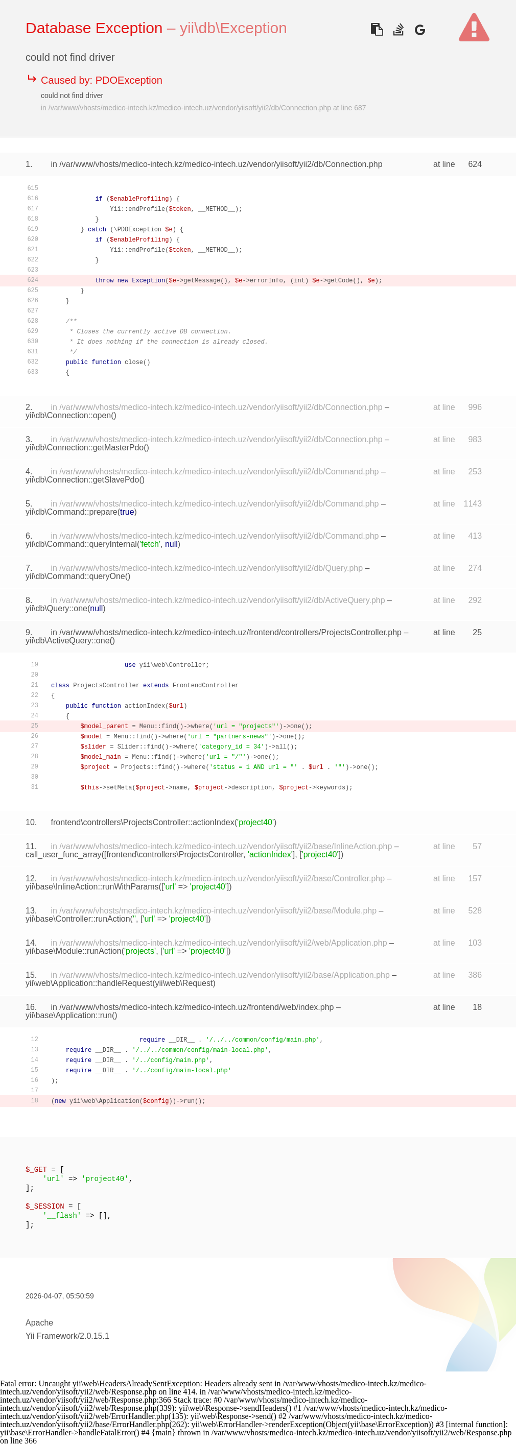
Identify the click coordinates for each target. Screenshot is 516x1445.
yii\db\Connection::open (68, 415)
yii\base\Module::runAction (74, 951)
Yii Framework (52, 1336)
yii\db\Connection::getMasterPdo (85, 447)
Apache (39, 1322)
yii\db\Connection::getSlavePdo (82, 479)
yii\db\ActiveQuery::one (68, 640)
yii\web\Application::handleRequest (89, 983)
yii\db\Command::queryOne (75, 576)
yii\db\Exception (233, 27)
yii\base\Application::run (69, 1015)
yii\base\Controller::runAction (78, 918)
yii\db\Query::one (56, 608)
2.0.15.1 (94, 1336)
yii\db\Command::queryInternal (81, 544)
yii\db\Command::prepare (72, 512)
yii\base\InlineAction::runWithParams (92, 886)
